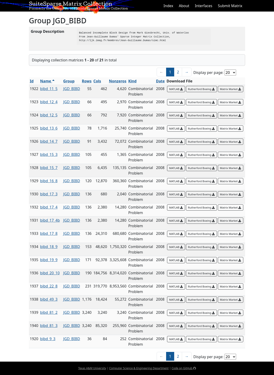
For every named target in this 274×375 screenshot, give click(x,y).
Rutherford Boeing (201, 89)
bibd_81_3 (49, 325)
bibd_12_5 (49, 115)
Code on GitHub (184, 368)
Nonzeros (117, 81)
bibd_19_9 (49, 259)
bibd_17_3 (49, 194)
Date (160, 81)
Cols (97, 81)
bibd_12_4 (49, 101)
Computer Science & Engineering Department (138, 368)
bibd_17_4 (49, 207)
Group (69, 81)
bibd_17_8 (49, 233)
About (184, 5)
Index (168, 5)
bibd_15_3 (49, 154)
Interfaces (203, 5)
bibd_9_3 (47, 338)
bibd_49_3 (49, 299)
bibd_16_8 (49, 180)
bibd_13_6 (49, 128)
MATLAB (176, 89)
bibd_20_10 (50, 272)
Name (47, 81)
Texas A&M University (92, 368)
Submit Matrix (230, 5)
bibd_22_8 (49, 286)
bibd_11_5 (49, 88)
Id (31, 81)
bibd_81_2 (49, 312)
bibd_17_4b (50, 220)
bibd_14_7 (49, 141)
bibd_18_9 (49, 246)
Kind (132, 81)
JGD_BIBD (71, 88)
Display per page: (208, 72)
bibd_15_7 (49, 167)
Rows (86, 81)
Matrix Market (230, 89)
